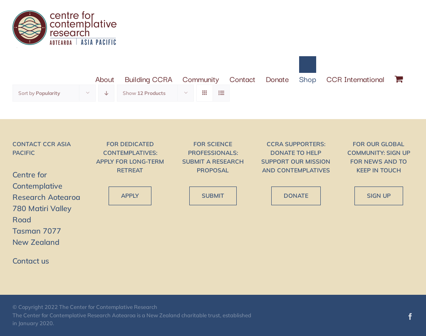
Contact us (30, 261)
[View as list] (221, 93)
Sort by (39, 93)
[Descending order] (106, 93)
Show (144, 93)
